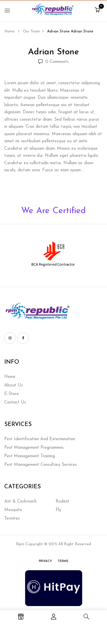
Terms (63, 561)
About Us (13, 385)
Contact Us (15, 402)
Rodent (62, 501)
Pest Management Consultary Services (40, 465)
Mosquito (13, 510)
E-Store (11, 394)
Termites (12, 518)
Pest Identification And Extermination (39, 439)
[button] (97, 10)
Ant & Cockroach (20, 501)
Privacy (45, 561)
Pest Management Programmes (34, 448)
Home (9, 31)
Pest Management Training (29, 456)
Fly (58, 510)
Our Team (31, 31)
